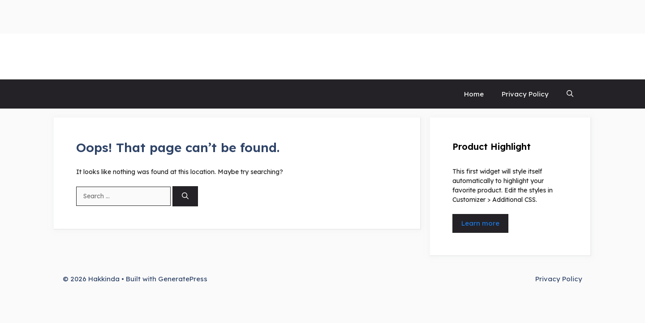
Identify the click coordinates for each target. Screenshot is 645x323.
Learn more (480, 223)
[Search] (185, 196)
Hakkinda (91, 56)
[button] (570, 94)
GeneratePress (182, 279)
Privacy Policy (525, 94)
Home (474, 94)
